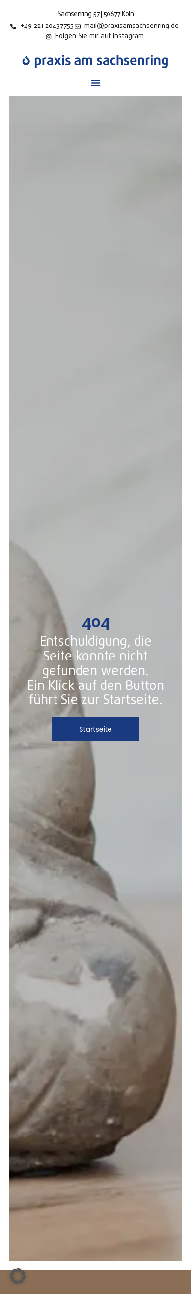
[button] (95, 83)
